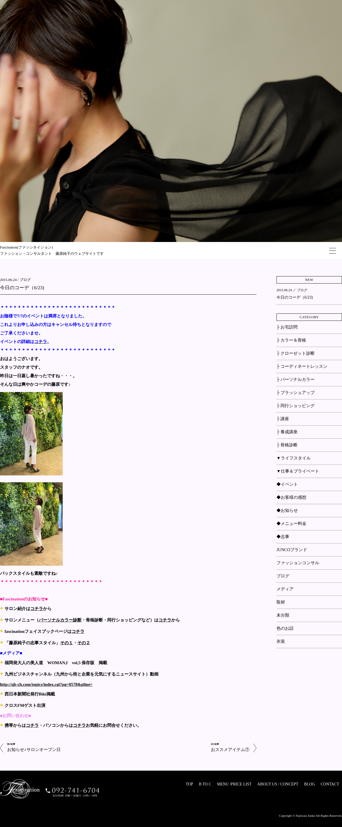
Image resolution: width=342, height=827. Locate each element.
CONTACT (330, 784)
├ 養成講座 (287, 432)
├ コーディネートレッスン (301, 366)
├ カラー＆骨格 (291, 340)
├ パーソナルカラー (295, 379)
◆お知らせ (287, 510)
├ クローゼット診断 (295, 353)
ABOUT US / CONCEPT (277, 784)
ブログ (25, 280)
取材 (280, 602)
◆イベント (287, 484)
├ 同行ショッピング (295, 405)
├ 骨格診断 (287, 445)
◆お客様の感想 (291, 497)
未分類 (282, 615)
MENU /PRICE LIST (234, 784)
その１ (66, 643)
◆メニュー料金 (291, 523)
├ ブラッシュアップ (295, 392)
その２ (83, 643)
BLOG (309, 784)
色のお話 (285, 628)
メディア (285, 589)
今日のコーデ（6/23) (22, 287)
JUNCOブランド (291, 549)
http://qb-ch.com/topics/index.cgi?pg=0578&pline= (46, 684)
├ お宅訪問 (287, 327)
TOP (189, 784)
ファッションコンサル (297, 563)
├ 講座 (282, 418)
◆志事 (282, 536)
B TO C (205, 784)
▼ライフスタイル (293, 458)
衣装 (280, 641)
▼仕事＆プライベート (297, 471)
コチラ (36, 608)
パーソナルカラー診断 (60, 620)
